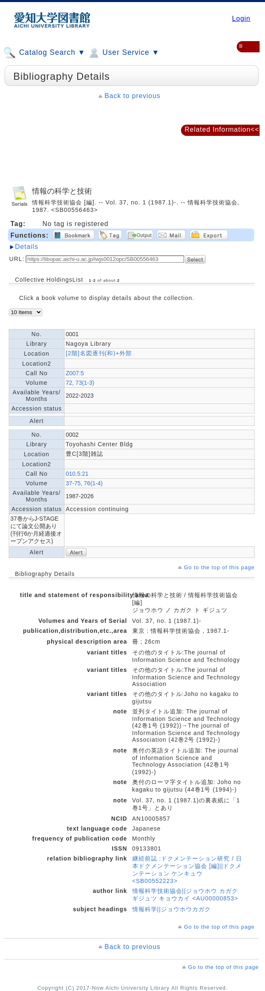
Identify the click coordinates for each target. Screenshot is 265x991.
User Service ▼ (123, 53)
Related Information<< (222, 129)
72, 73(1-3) (80, 382)
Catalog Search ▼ (44, 53)
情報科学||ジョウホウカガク (171, 909)
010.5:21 (77, 473)
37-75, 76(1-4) (84, 483)
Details (26, 246)
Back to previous (132, 95)
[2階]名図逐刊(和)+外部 (99, 353)
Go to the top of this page (219, 567)
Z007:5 (75, 373)
